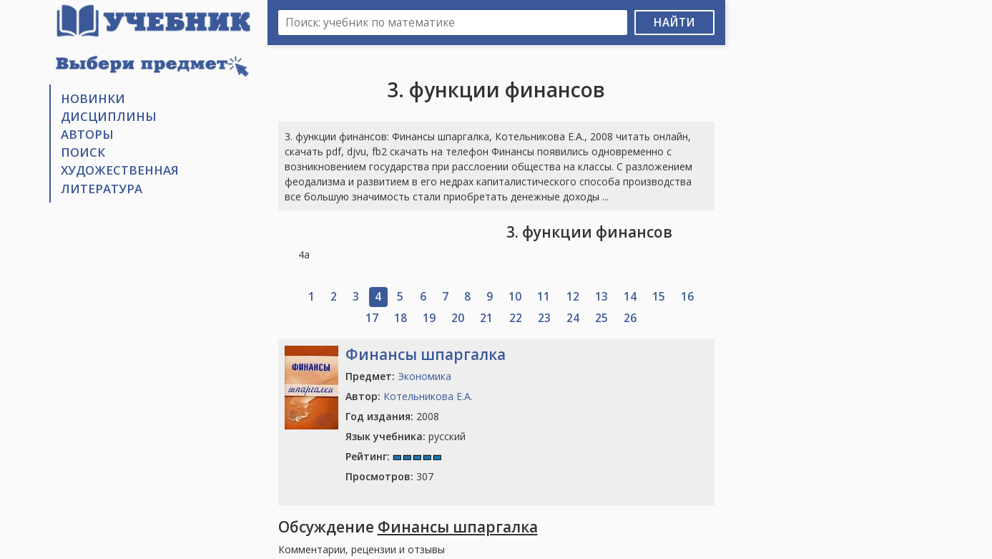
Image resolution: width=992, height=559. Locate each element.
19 (429, 318)
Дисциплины (109, 116)
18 (400, 318)
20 (457, 318)
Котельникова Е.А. (428, 396)
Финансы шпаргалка (425, 354)
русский (405, 436)
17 (371, 318)
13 (601, 296)
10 (515, 296)
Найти (674, 22)
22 (515, 318)
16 (687, 296)
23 (544, 318)
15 (658, 296)
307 (389, 476)
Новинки (93, 98)
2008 (392, 416)
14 (630, 296)
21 (486, 318)
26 (630, 318)
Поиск (83, 152)
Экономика (424, 376)
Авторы (87, 134)
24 (572, 318)
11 (543, 296)
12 (572, 296)
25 (601, 318)
